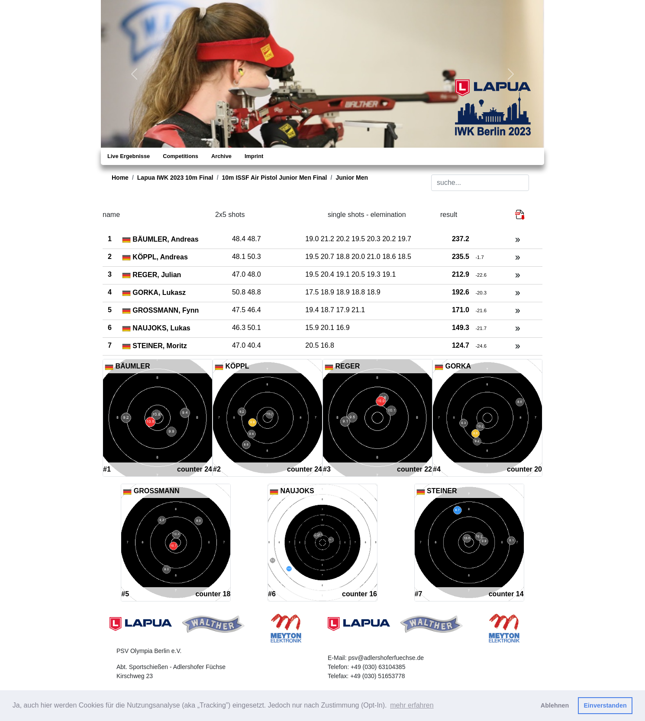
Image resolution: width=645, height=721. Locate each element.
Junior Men (351, 177)
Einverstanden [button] (605, 705)
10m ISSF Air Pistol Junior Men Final (274, 177)
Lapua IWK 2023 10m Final (175, 177)
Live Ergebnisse (128, 156)
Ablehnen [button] (555, 705)
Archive (221, 156)
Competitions (180, 156)
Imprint (254, 156)
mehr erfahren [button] (412, 705)
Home (120, 177)
